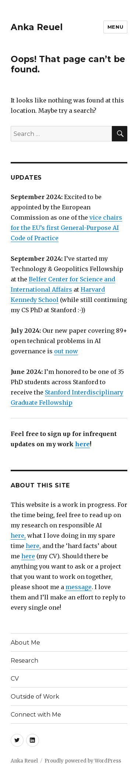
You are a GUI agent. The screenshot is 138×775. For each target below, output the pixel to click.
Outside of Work (35, 696)
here (82, 444)
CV (15, 678)
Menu (115, 27)
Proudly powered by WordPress (83, 761)
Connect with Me (36, 714)
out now (66, 351)
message (79, 587)
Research (24, 660)
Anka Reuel (37, 27)
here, (18, 535)
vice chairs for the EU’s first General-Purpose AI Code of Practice (66, 228)
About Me (25, 642)
